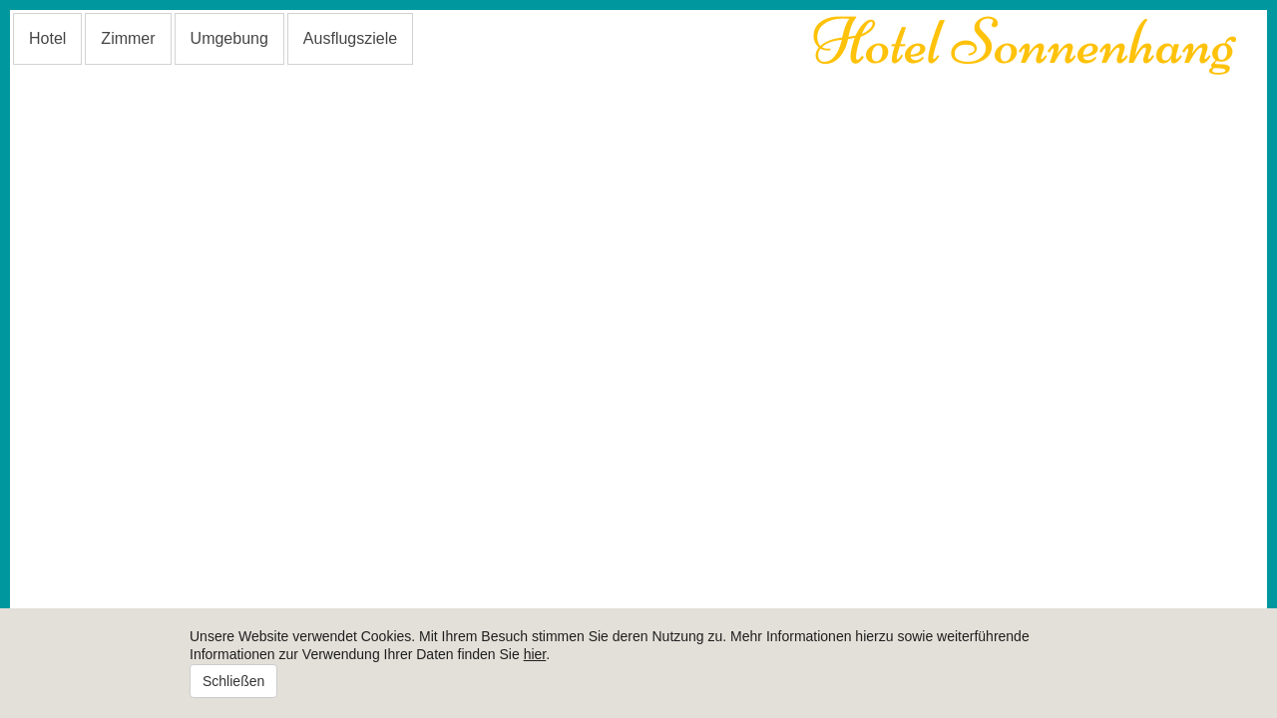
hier (535, 654)
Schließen (233, 681)
